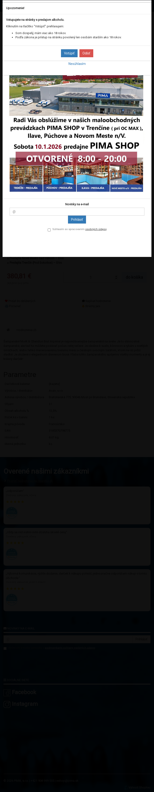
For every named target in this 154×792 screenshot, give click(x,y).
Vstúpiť (69, 53)
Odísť (86, 53)
